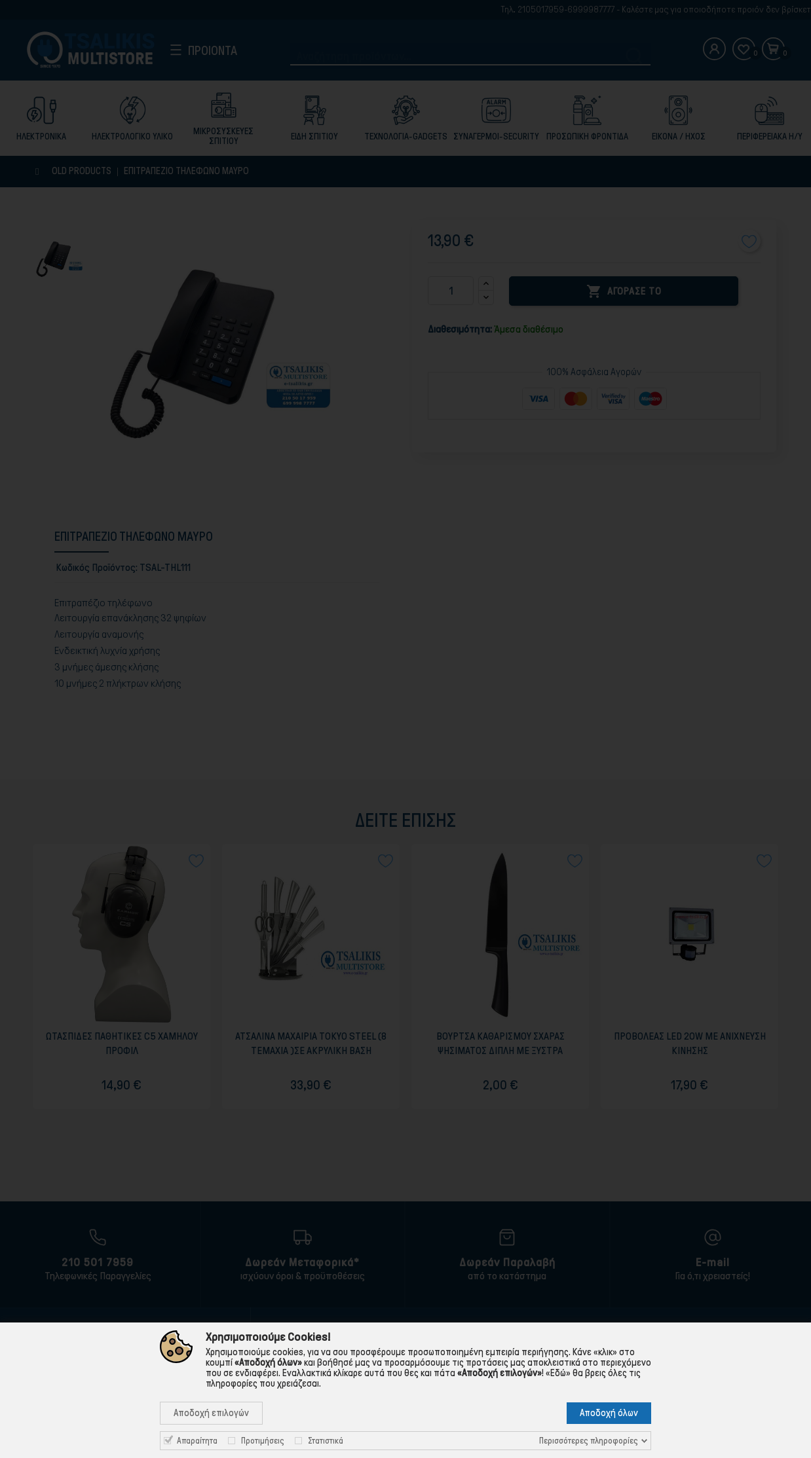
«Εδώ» (558, 1373)
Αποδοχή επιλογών (211, 1413)
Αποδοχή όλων (609, 1413)
